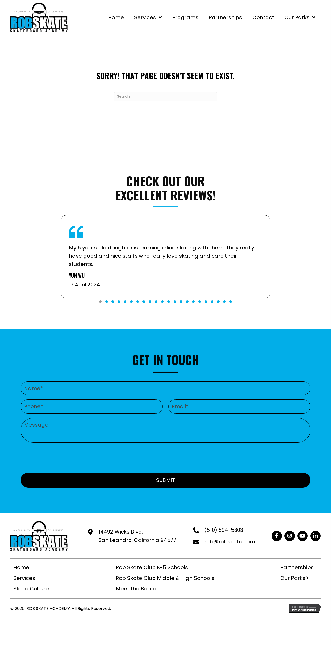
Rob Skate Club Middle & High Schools (165, 578)
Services (24, 578)
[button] (100, 301)
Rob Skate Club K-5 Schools (152, 567)
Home (21, 567)
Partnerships (297, 567)
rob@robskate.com (229, 541)
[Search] (165, 96)
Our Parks (292, 578)
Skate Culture (31, 588)
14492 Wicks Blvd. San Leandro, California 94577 (137, 536)
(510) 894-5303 (223, 530)
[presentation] (165, 457)
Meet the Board (136, 588)
